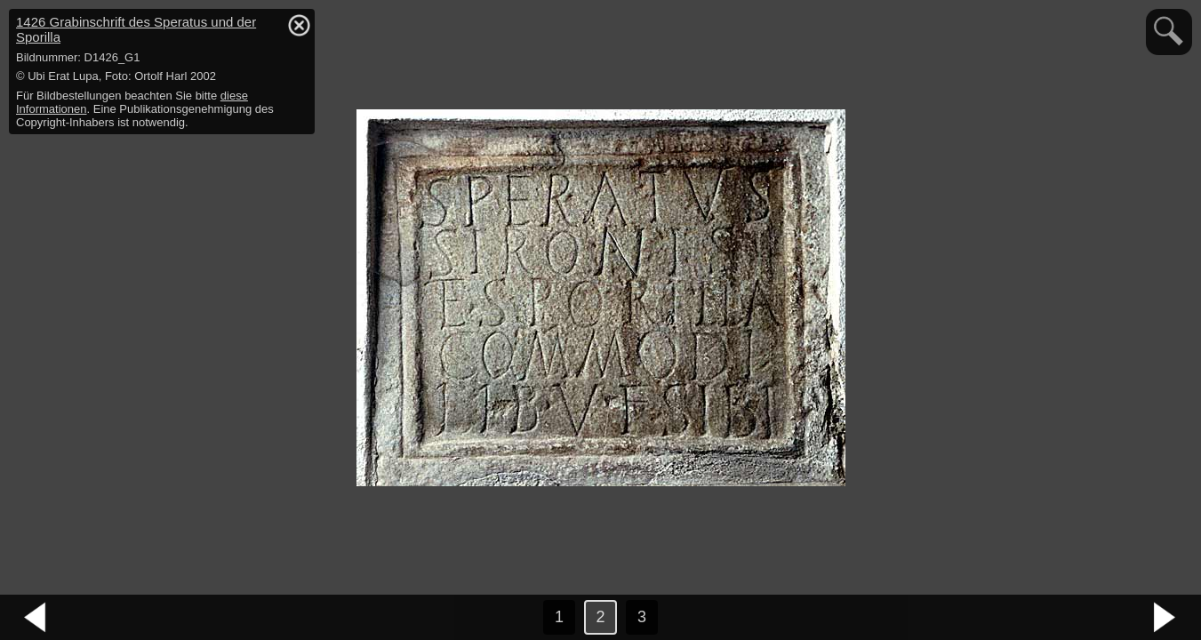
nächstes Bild (1165, 618)
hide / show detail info (299, 25)
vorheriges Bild (35, 618)
